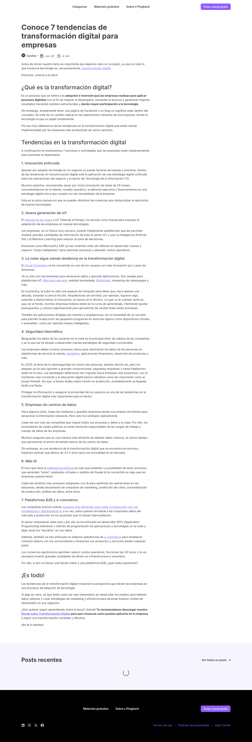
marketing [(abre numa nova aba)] (73, 353)
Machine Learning (55, 280)
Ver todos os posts (214, 660)
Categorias (79, 6)
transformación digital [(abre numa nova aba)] (96, 68)
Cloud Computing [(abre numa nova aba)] (36, 265)
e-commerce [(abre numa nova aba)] (112, 537)
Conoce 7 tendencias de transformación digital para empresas (69, 36)
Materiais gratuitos (106, 6)
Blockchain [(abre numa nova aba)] (103, 280)
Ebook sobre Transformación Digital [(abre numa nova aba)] (45, 613)
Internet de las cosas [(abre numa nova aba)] (38, 220)
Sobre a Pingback (138, 6)
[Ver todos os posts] (229, 660)
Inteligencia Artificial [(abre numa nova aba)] (60, 468)
